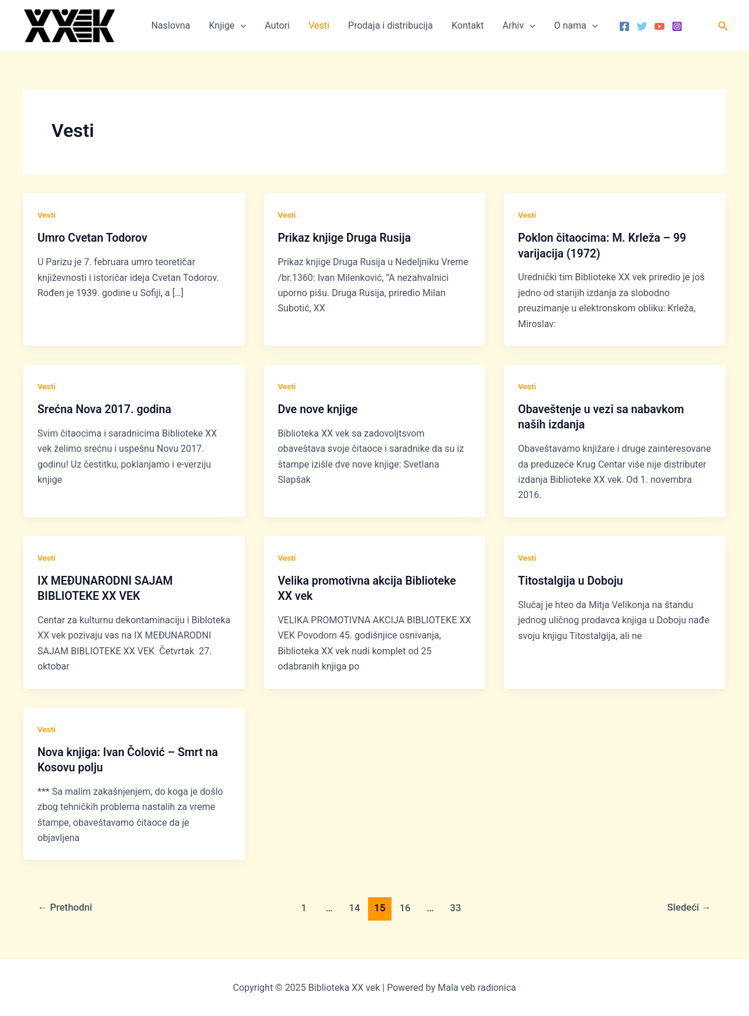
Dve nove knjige (319, 409)
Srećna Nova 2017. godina (106, 409)
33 (456, 907)
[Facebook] (624, 26)
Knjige (227, 25)
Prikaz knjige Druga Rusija (346, 238)
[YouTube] (659, 26)
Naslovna (170, 25)
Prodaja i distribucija (390, 25)
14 (354, 907)
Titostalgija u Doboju (572, 580)
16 (405, 907)
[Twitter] (642, 26)
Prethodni (66, 907)
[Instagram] (677, 26)
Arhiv (519, 25)
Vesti (318, 25)
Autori (277, 25)
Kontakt (468, 25)
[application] (240, 25)
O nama (576, 25)
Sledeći (687, 907)
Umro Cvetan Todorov (93, 238)
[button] (723, 26)
